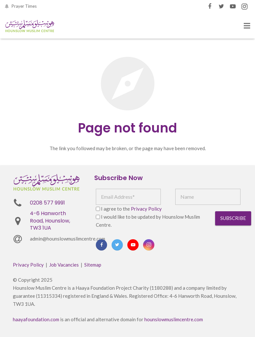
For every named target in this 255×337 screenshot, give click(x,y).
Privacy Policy (146, 209)
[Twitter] (221, 6)
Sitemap (92, 265)
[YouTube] (233, 6)
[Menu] (247, 26)
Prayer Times (24, 6)
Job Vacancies (64, 265)
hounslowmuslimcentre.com (173, 319)
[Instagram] (244, 6)
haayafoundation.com (36, 319)
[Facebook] (209, 6)
